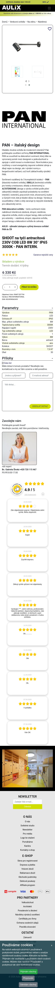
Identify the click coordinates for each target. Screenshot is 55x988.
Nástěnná (42, 22)
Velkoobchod (27, 902)
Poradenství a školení (27, 910)
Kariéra (27, 846)
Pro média (27, 834)
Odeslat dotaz (40, 406)
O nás (27, 821)
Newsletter (27, 829)
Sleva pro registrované (27, 861)
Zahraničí (27, 937)
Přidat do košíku (29, 287)
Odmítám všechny (28, 984)
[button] (26, 85)
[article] (27, 510)
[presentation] (26, 81)
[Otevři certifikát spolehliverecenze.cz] (34, 484)
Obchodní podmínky (27, 877)
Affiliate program (27, 885)
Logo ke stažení (27, 838)
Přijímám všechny (28, 971)
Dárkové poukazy (27, 881)
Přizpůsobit (28, 978)
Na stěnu (31, 22)
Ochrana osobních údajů (27, 923)
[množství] (10, 287)
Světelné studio (27, 825)
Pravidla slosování (27, 927)
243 (30, 495)
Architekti (27, 906)
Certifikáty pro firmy (27, 919)
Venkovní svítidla (17, 22)
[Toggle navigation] (49, 8)
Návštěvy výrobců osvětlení (27, 914)
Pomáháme (27, 842)
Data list (7, 363)
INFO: (46, 2)
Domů (4, 22)
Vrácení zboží (27, 869)
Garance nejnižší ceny (43, 255)
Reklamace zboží (27, 873)
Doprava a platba (27, 865)
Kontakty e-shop (27, 850)
